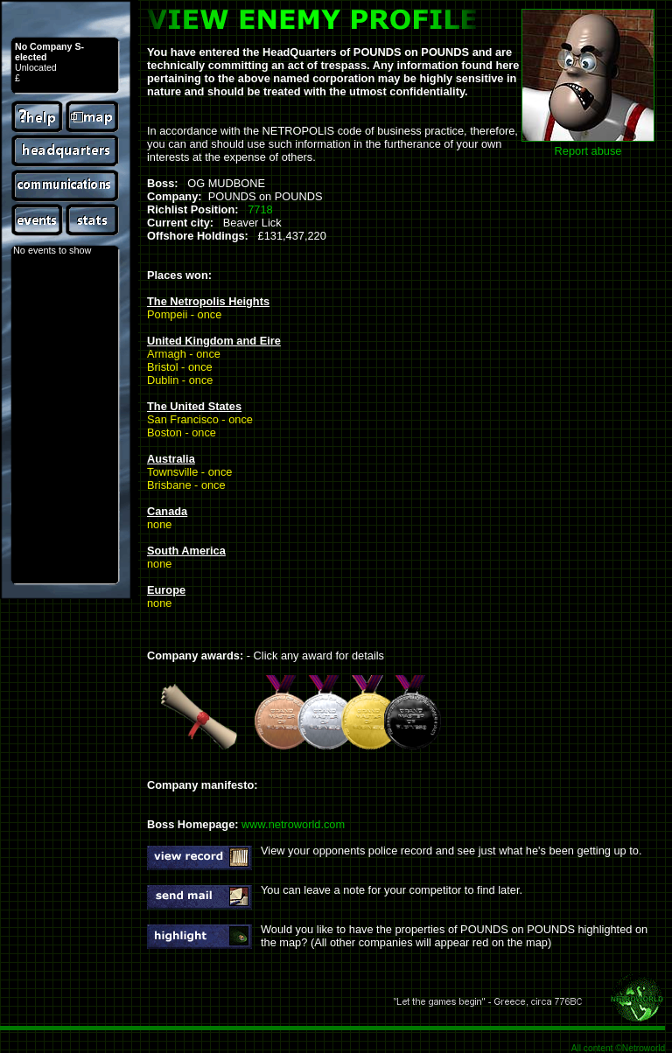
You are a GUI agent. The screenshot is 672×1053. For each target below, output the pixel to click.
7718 (260, 209)
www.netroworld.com (293, 824)
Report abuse (588, 150)
